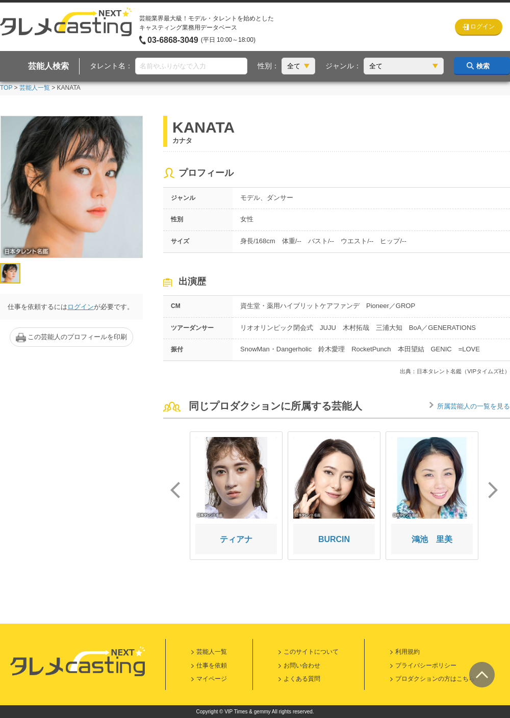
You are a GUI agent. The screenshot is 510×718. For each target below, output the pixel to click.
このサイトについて (311, 651)
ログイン (80, 307)
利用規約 (407, 651)
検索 (483, 66)
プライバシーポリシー (425, 665)
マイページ (211, 678)
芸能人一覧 (34, 87)
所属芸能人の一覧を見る (473, 406)
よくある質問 (302, 678)
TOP (6, 87)
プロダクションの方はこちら (435, 678)
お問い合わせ (302, 665)
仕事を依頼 (211, 665)
